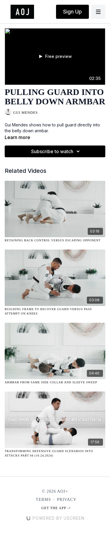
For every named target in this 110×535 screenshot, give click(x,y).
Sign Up (72, 12)
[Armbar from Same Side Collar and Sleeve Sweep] (55, 382)
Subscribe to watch (56, 151)
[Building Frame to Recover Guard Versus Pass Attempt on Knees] (55, 311)
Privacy (67, 499)
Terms (43, 499)
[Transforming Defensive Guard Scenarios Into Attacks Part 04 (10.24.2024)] (55, 453)
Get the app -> (56, 508)
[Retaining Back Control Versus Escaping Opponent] (55, 240)
